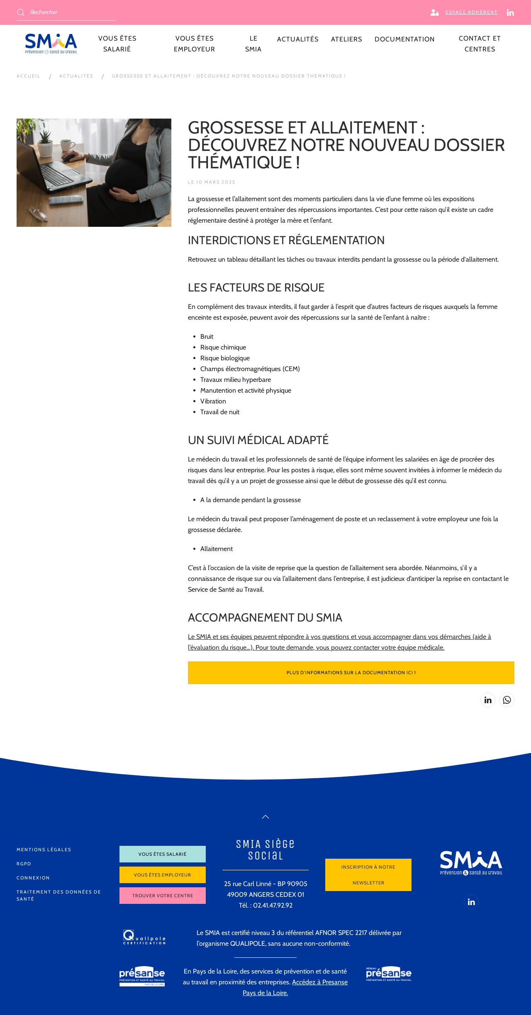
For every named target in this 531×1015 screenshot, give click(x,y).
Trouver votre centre (162, 895)
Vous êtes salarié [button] (117, 43)
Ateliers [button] (346, 39)
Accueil (29, 76)
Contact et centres (480, 43)
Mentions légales (44, 849)
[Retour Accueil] (51, 44)
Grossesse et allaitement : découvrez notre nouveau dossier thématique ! (229, 76)
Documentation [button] (405, 39)
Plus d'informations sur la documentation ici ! (351, 672)
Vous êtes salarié (163, 854)
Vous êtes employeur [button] (194, 43)
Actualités (298, 39)
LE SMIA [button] (253, 43)
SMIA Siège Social (265, 849)
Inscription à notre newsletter (368, 875)
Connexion (33, 878)
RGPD (24, 864)
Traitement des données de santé (59, 895)
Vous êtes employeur (162, 875)
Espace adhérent (464, 12)
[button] (265, 817)
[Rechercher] (66, 12)
